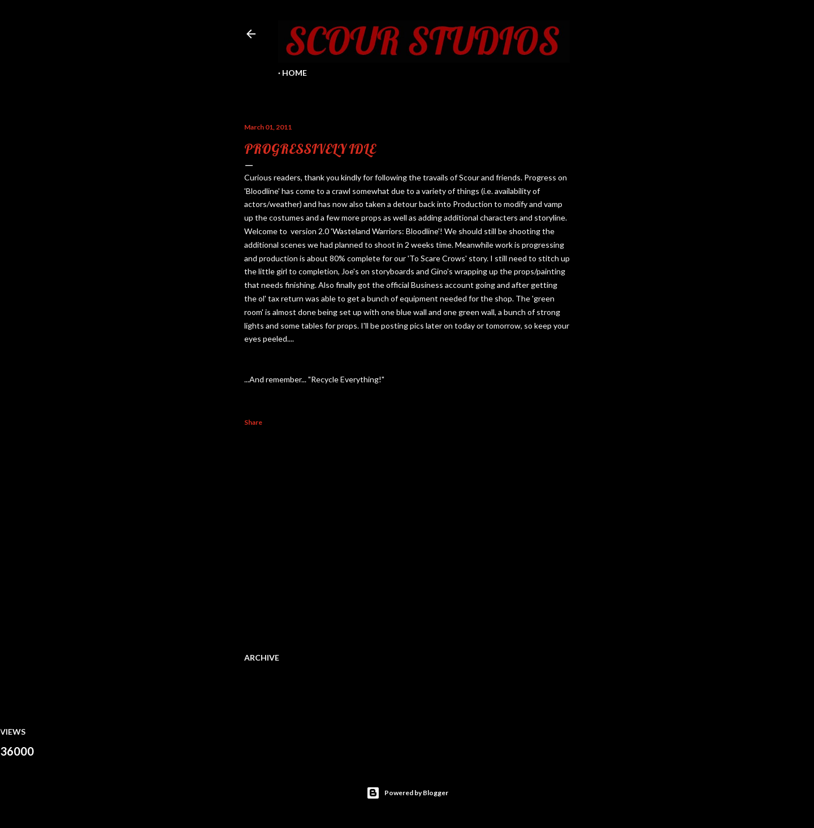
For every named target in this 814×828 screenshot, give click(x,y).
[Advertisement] (407, 537)
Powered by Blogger (407, 793)
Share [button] (253, 422)
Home (294, 72)
